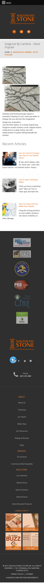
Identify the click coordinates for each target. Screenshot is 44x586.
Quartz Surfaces (22, 490)
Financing (22, 410)
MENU (8, 3)
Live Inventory (22, 476)
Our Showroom (22, 431)
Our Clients (22, 417)
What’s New (21, 424)
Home (7, 52)
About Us (21, 403)
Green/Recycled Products (22, 504)
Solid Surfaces (22, 497)
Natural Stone (22, 483)
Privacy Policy (17, 574)
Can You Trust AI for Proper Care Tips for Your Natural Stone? (29, 155)
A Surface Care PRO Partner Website (22, 577)
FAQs (22, 445)
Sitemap (29, 574)
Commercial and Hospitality (22, 464)
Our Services (22, 457)
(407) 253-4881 (25, 376)
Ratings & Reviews (22, 438)
